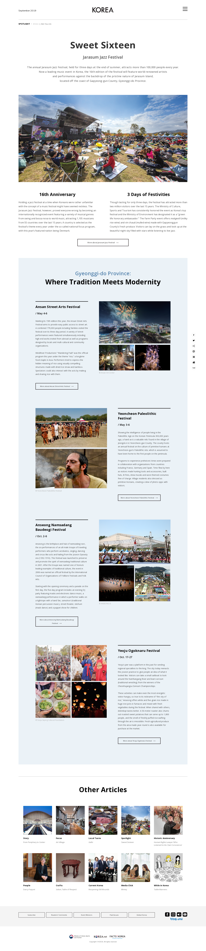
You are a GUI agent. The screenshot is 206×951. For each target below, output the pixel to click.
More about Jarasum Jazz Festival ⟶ (103, 242)
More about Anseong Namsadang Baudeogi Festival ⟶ (57, 621)
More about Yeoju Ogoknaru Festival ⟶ (139, 741)
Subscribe (31, 915)
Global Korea (142, 915)
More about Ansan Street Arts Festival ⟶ (56, 386)
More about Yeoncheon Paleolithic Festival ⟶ (139, 498)
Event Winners (86, 915)
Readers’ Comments (59, 915)
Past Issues (114, 915)
